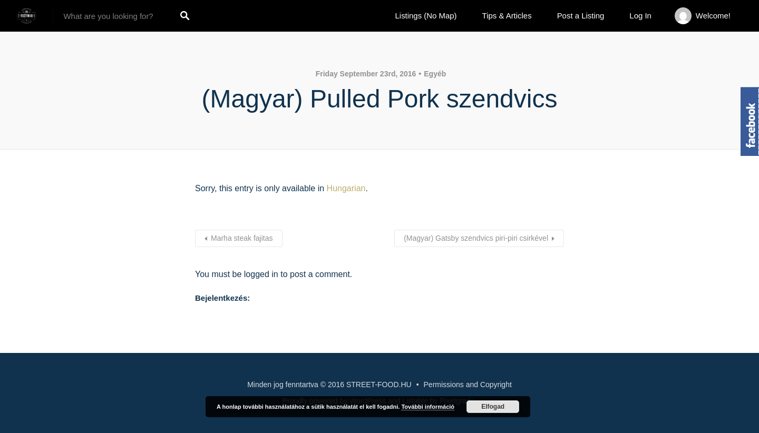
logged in (261, 274)
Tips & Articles (507, 15)
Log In (640, 15)
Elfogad (492, 406)
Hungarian (346, 188)
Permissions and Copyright (468, 384)
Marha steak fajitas (242, 238)
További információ (427, 407)
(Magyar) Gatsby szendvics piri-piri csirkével (476, 238)
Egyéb (435, 74)
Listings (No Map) (426, 15)
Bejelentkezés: (222, 297)
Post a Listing (581, 15)
